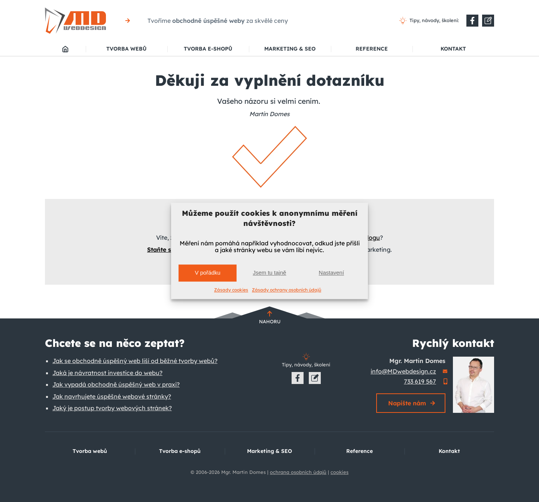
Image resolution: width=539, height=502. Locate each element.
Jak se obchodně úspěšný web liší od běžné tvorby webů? (134, 361)
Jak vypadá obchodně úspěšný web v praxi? (116, 384)
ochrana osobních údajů (298, 472)
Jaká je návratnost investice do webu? (107, 372)
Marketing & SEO (290, 48)
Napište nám (407, 403)
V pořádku (207, 273)
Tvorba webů (126, 48)
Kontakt (453, 48)
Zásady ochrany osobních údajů (286, 290)
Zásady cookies (231, 290)
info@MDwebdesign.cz (403, 371)
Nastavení (331, 273)
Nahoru (269, 321)
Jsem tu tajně (269, 273)
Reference (372, 48)
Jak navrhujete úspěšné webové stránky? (111, 396)
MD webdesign (65, 49)
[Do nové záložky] (472, 21)
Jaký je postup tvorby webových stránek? (112, 408)
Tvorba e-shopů (208, 48)
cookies (339, 472)
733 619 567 (420, 381)
